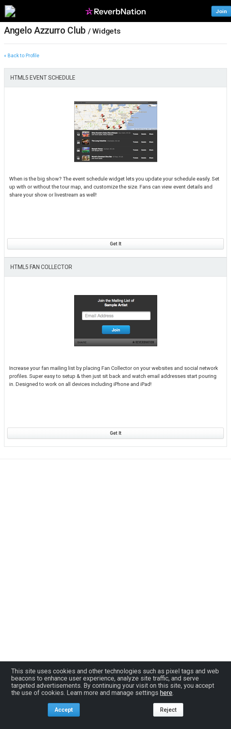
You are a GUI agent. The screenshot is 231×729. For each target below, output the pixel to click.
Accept (64, 710)
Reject (168, 710)
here (166, 693)
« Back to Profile (21, 55)
